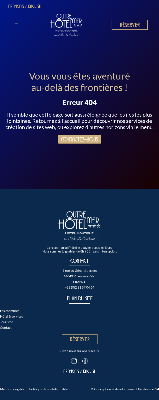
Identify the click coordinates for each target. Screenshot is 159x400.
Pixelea (143, 389)
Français (16, 6)
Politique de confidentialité (48, 389)
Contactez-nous (79, 139)
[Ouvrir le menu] (16, 25)
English (34, 6)
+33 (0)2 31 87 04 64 (79, 287)
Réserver (129, 24)
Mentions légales (12, 389)
